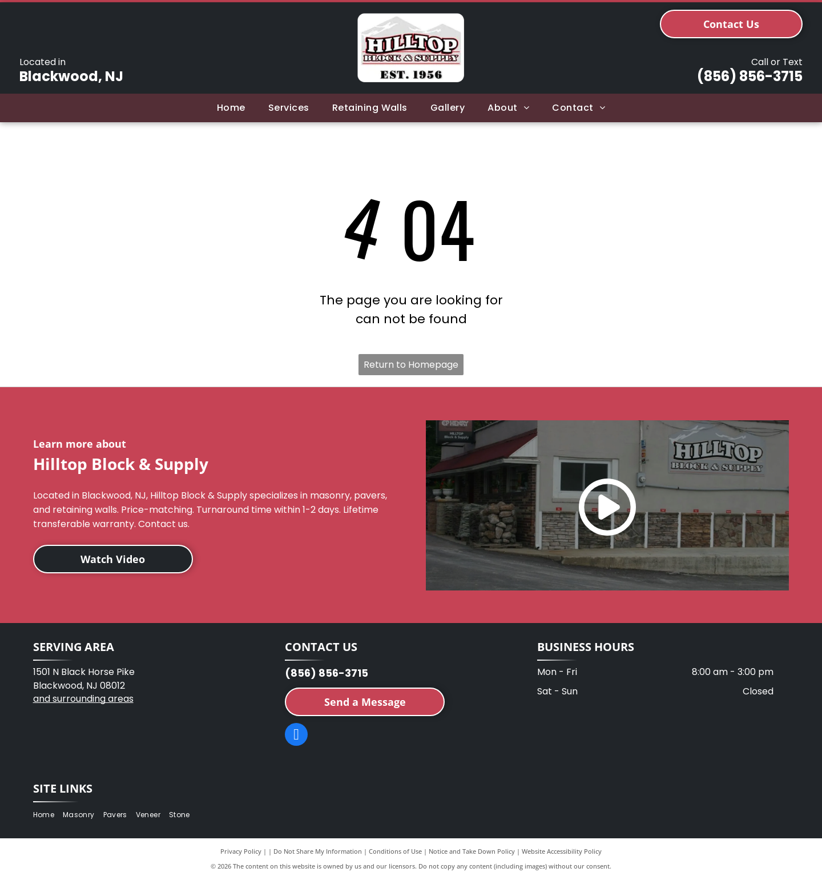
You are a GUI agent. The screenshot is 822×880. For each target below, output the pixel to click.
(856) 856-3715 (750, 76)
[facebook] (296, 736)
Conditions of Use (395, 851)
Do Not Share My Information (317, 851)
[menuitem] (231, 108)
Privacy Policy (240, 851)
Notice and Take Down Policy (472, 851)
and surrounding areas (83, 698)
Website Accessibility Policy (562, 851)
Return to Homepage (411, 364)
